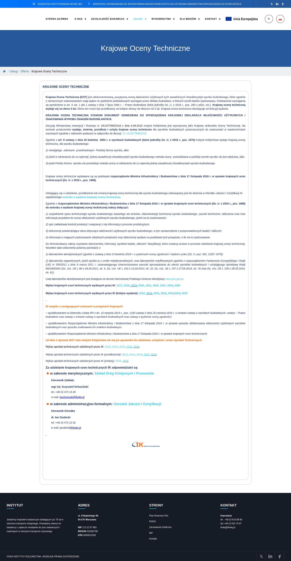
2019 (134, 285)
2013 (115, 346)
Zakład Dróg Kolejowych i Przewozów (124, 373)
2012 (108, 346)
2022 (155, 285)
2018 (127, 285)
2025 (177, 285)
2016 (137, 346)
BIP (151, 533)
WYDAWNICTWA (161, 19)
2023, (163, 285)
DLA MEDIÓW (188, 19)
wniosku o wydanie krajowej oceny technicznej (91, 197)
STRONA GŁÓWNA (57, 19)
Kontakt (153, 538)
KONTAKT (211, 19)
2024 (170, 285)
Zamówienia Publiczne (160, 527)
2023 (171, 293)
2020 (141, 285)
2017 (119, 285)
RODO (152, 521)
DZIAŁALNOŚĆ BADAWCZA (108, 19)
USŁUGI (138, 19)
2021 (148, 285)
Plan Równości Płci (158, 515)
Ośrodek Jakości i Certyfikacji (137, 404)
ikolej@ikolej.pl (227, 527)
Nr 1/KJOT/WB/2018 (135, 133)
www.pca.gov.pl (174, 278)
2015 (118, 360)
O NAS (79, 19)
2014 (122, 346)
